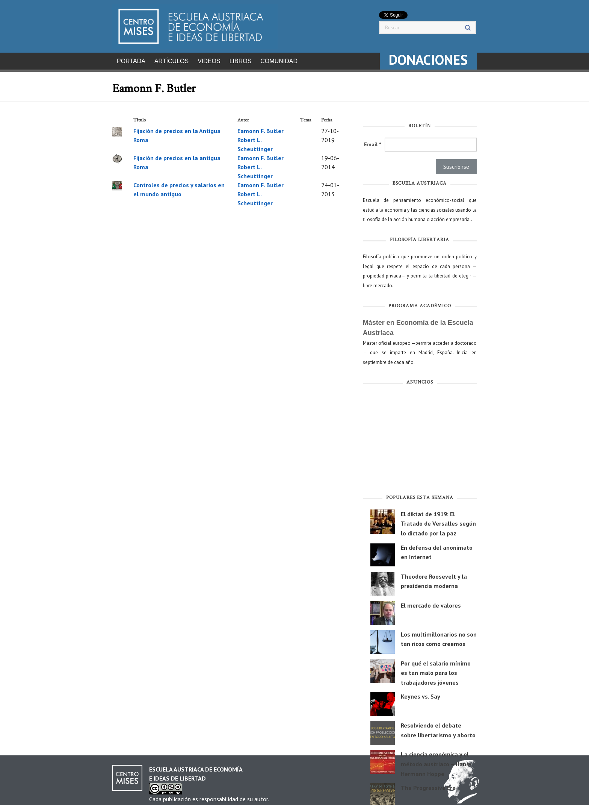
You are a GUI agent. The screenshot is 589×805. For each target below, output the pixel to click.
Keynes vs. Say (420, 694)
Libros (241, 61)
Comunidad (279, 61)
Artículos (171, 61)
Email (372, 142)
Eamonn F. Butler (260, 128)
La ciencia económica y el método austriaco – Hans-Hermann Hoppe (436, 761)
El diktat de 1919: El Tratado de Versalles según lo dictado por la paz (438, 521)
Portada (131, 61)
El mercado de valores (431, 603)
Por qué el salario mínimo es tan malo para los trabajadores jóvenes (436, 670)
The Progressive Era (428, 785)
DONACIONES (428, 59)
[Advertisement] (420, 439)
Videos (209, 61)
